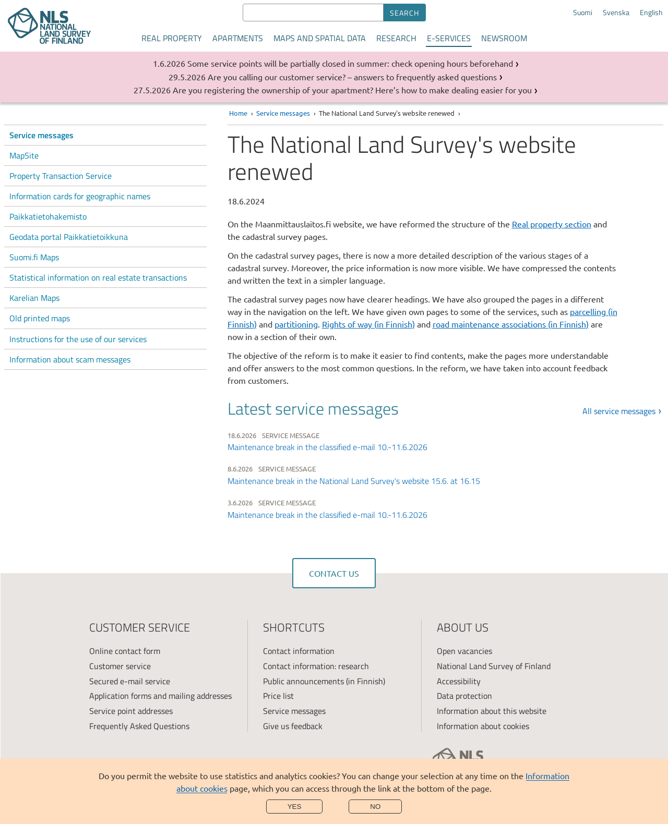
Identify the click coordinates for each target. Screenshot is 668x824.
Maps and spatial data (319, 38)
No (375, 806)
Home (238, 112)
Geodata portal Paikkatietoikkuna (68, 237)
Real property (171, 38)
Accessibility (459, 681)
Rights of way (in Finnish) (368, 324)
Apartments (237, 38)
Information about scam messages (69, 359)
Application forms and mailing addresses (160, 695)
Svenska (616, 12)
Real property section (551, 224)
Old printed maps (39, 318)
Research (396, 38)
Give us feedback (293, 726)
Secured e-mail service (129, 681)
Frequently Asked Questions (139, 726)
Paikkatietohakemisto (48, 216)
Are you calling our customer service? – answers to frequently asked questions (352, 76)
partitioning (296, 324)
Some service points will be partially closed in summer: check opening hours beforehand (350, 63)
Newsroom (504, 38)
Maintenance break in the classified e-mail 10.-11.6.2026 (327, 447)
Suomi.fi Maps (34, 257)
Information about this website (491, 711)
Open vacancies (464, 651)
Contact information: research (316, 666)
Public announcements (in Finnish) (324, 681)
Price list (278, 695)
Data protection (464, 695)
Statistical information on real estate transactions (98, 277)
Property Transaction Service (60, 175)
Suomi (582, 12)
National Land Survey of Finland (494, 666)
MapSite (24, 155)
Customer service (120, 666)
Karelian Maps (34, 298)
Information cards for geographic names (79, 196)
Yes (295, 806)
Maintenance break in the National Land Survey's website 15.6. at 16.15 (354, 481)
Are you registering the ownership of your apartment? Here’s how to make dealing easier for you (352, 89)
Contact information (299, 651)
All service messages (618, 411)
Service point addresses (131, 711)
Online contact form (124, 651)
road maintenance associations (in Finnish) (511, 324)
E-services (449, 38)
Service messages (41, 135)
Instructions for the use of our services (78, 339)
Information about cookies (483, 726)
